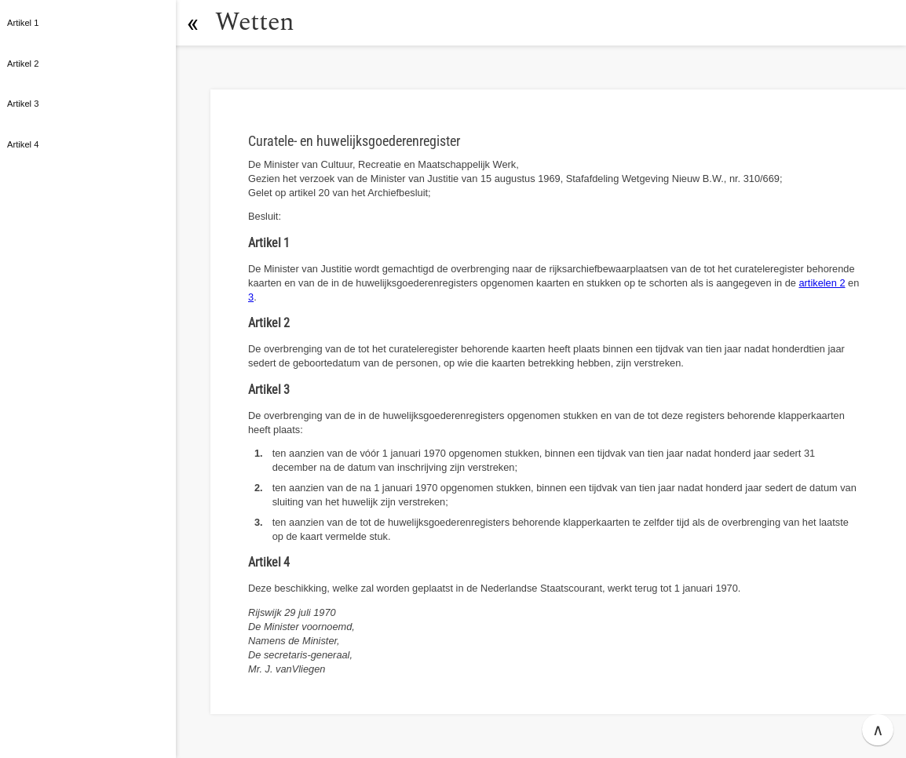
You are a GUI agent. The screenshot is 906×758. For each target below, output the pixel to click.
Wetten (254, 22)
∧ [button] (878, 729)
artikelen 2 (821, 283)
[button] (192, 23)
